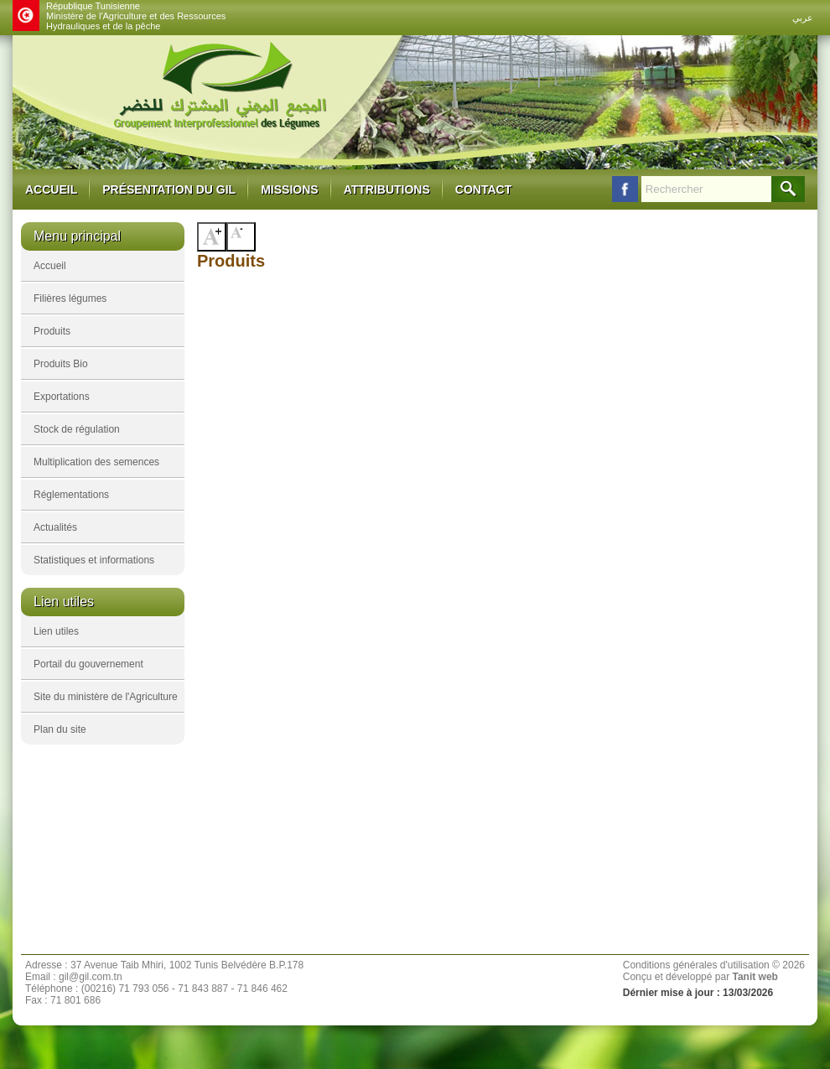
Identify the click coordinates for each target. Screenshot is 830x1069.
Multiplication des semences (96, 462)
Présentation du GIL (169, 189)
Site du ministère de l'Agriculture (106, 697)
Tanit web (754, 977)
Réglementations (71, 495)
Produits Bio (61, 364)
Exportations (62, 396)
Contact (483, 189)
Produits (52, 331)
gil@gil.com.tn (90, 977)
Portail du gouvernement (88, 664)
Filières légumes (70, 298)
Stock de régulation (77, 429)
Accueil (51, 189)
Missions (289, 189)
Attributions (387, 189)
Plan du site (60, 729)
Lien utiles (56, 631)
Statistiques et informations (94, 560)
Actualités (55, 527)
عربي (802, 18)
